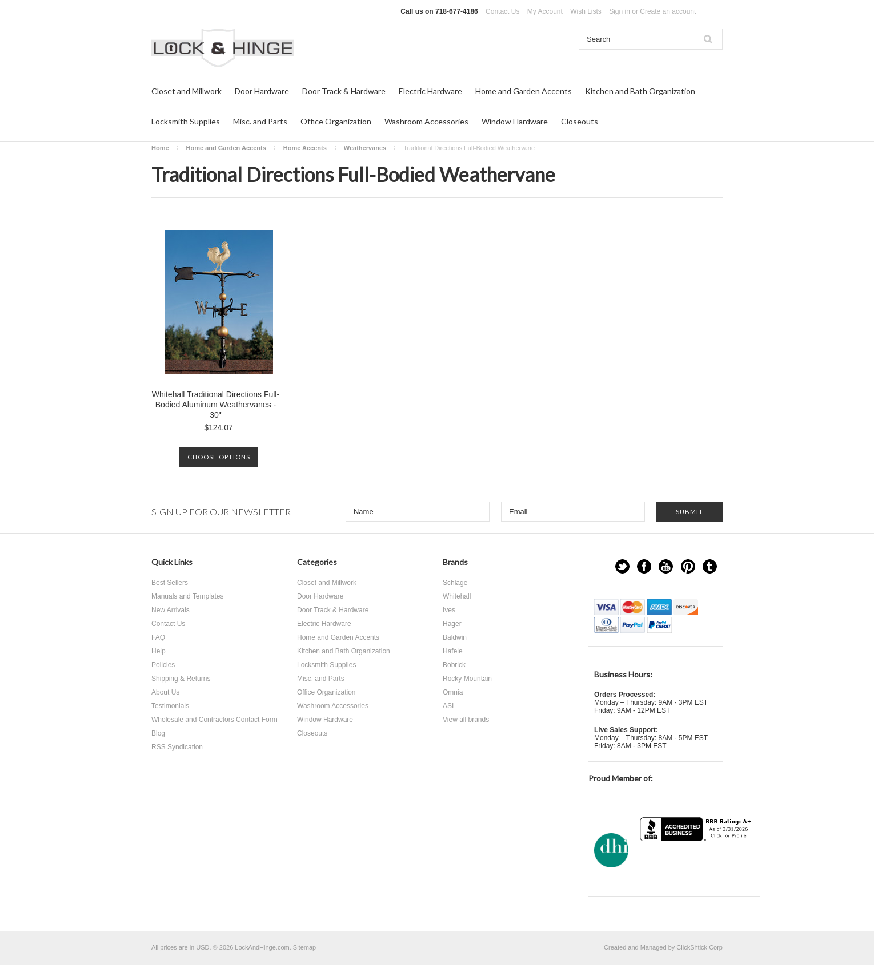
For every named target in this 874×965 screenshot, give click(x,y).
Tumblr (710, 566)
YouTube (666, 566)
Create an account (668, 11)
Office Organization (335, 121)
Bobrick (454, 665)
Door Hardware (262, 91)
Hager (452, 624)
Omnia (453, 692)
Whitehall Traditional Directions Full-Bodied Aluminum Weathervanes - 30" (215, 404)
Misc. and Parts (260, 121)
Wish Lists (586, 11)
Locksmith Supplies (185, 121)
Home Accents (305, 147)
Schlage (455, 583)
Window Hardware (515, 121)
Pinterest (688, 566)
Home (160, 147)
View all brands (466, 720)
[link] (696, 864)
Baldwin (455, 637)
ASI (448, 706)
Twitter (622, 566)
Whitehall (457, 596)
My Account (545, 11)
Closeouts (579, 121)
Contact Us (502, 11)
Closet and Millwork (186, 91)
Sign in (619, 11)
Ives (449, 610)
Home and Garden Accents (523, 91)
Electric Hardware (430, 91)
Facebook (644, 566)
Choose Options (218, 457)
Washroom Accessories (426, 121)
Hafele (453, 651)
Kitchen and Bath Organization (640, 91)
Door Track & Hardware (344, 91)
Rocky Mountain (467, 679)
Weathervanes (365, 147)
